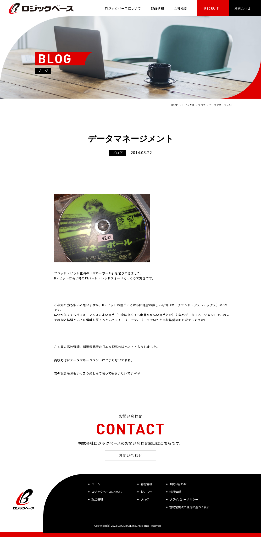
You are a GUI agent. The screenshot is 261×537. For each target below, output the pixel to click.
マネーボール (102, 273)
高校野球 (60, 360)
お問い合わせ (130, 455)
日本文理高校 (111, 346)
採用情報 (175, 492)
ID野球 (183, 320)
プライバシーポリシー (183, 499)
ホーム (95, 484)
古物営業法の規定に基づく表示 (189, 507)
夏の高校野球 (70, 346)
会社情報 (146, 484)
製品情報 (97, 499)
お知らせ (146, 492)
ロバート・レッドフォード (104, 278)
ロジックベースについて (107, 492)
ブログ (144, 499)
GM (224, 305)
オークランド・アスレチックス (193, 305)
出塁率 (145, 314)
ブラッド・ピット (67, 273)
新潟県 (88, 346)
